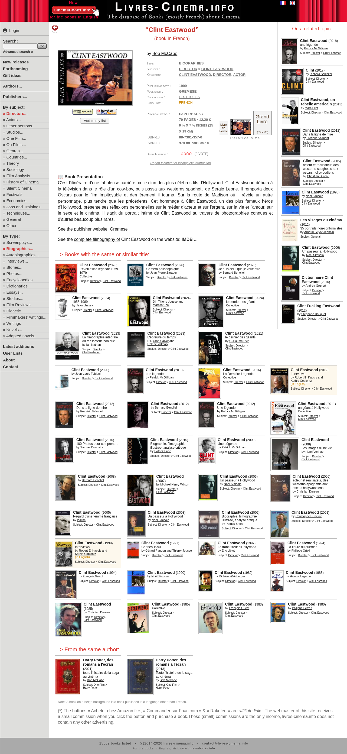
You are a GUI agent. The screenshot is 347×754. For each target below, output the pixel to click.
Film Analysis (18, 175)
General (13, 219)
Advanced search (16, 52)
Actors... (13, 119)
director (222, 75)
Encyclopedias (19, 279)
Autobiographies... (22, 255)
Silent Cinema (19, 188)
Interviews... (17, 261)
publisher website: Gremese (100, 229)
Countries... (16, 157)
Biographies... (19, 248)
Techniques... (18, 213)
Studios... (15, 132)
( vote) (193, 154)
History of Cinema (22, 182)
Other (11, 225)
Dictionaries (17, 286)
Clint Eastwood (195, 75)
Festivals (14, 194)
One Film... (16, 138)
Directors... (17, 113)
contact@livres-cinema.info (225, 743)
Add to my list (95, 121)
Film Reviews (18, 304)
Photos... (14, 273)
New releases (16, 62)
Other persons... (21, 126)
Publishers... (15, 96)
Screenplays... (19, 242)
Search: (10, 41)
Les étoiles (189, 97)
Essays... (14, 292)
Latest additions (18, 346)
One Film (99, 684)
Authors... (12, 86)
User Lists (13, 353)
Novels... (14, 329)
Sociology (15, 169)
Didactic (13, 311)
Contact (10, 366)
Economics (16, 200)
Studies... (15, 298)
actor (239, 75)
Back (55, 29)
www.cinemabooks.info (197, 748)
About (9, 360)
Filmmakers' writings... (26, 317)
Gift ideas (12, 75)
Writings (13, 323)
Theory (12, 163)
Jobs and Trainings (23, 207)
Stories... (14, 267)
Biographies (191, 63)
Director (315, 52)
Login (11, 30)
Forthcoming (15, 68)
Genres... (14, 150)
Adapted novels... (22, 336)
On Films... (16, 144)
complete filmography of (97, 239)
